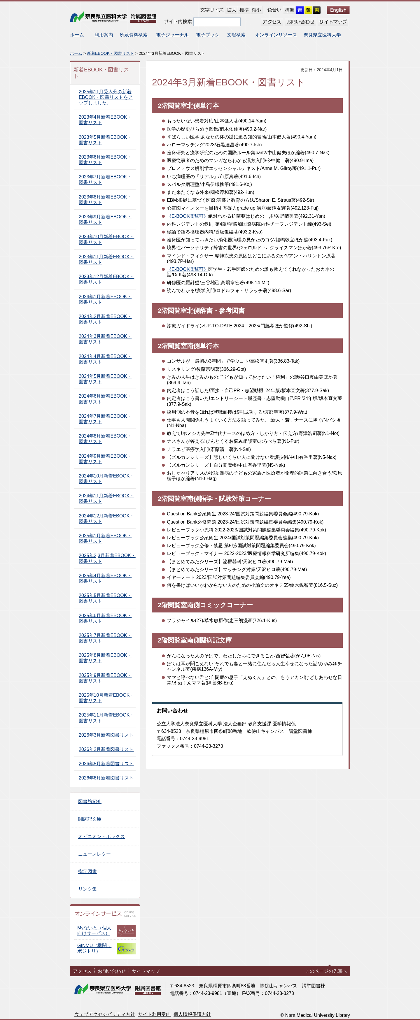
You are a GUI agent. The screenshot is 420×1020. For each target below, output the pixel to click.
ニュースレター (94, 854)
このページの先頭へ (326, 971)
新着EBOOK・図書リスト (110, 53)
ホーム (76, 53)
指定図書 (87, 871)
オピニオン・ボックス (101, 836)
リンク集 (87, 888)
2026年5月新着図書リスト (106, 763)
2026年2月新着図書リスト (106, 749)
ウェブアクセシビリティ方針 (104, 1014)
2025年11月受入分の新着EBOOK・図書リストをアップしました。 (106, 97)
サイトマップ (146, 971)
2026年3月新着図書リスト (106, 735)
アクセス (82, 971)
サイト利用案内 (154, 1014)
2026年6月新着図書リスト (106, 777)
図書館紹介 (90, 801)
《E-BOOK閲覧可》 (187, 216)
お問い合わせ (112, 971)
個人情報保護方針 (192, 1014)
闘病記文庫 (90, 819)
